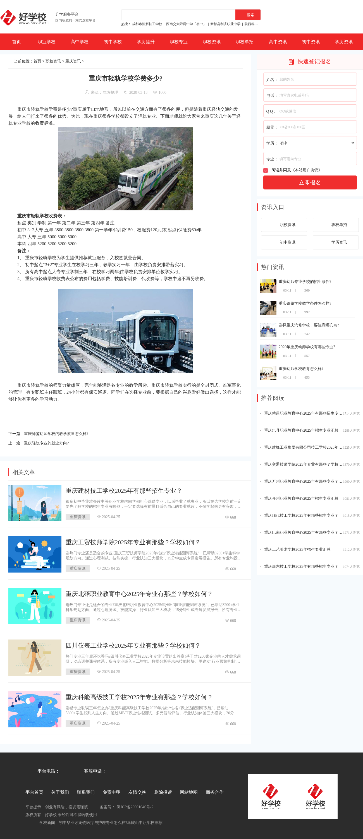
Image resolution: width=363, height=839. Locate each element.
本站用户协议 (306, 170)
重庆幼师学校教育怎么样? (301, 369)
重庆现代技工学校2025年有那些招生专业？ (301, 515)
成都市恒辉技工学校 (147, 24)
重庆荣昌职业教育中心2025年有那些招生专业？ (305, 413)
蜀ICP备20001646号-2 (135, 805)
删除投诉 (163, 790)
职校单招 (245, 41)
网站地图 (189, 790)
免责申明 (112, 790)
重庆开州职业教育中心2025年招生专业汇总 (301, 498)
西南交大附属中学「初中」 (186, 24)
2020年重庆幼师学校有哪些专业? (307, 347)
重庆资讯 (73, 61)
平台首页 (34, 790)
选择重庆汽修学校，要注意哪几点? (309, 325)
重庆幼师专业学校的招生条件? (305, 282)
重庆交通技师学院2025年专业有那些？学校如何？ (307, 464)
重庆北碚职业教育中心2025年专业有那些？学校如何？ (139, 592)
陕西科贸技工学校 (258, 24)
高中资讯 (278, 41)
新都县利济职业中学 (225, 24)
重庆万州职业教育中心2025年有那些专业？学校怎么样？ (313, 481)
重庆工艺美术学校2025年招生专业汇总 (297, 549)
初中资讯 (311, 41)
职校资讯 (212, 41)
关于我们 (60, 790)
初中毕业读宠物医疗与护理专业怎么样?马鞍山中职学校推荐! (111, 821)
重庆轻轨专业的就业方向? (49, 441)
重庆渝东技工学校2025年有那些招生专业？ (301, 566)
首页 (16, 41)
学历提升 (146, 41)
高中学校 (80, 41)
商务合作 (215, 790)
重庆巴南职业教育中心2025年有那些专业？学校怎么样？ (313, 532)
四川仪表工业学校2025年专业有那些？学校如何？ (133, 643)
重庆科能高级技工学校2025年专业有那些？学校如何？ (139, 695)
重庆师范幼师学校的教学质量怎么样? (60, 433)
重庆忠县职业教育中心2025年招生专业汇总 (301, 430)
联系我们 (86, 790)
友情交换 (137, 790)
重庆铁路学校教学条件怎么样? (305, 303)
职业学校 (47, 41)
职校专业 (179, 41)
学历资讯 (344, 41)
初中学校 (113, 41)
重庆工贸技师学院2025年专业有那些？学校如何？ (133, 540)
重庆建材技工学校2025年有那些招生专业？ (124, 488)
